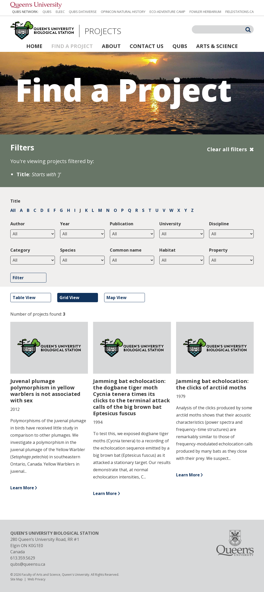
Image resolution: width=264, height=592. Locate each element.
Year (65, 224)
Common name (126, 250)
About (111, 46)
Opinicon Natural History (123, 12)
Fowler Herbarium (205, 12)
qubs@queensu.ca (27, 564)
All (13, 210)
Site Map (16, 579)
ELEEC (60, 12)
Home (34, 46)
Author (17, 224)
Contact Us (146, 46)
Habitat (167, 250)
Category (20, 250)
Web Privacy (36, 579)
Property (218, 250)
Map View (116, 297)
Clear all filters (227, 149)
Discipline (219, 224)
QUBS (47, 12)
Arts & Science (217, 46)
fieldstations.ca (239, 12)
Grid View (69, 297)
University (170, 224)
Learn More (22, 488)
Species (68, 250)
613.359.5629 (22, 558)
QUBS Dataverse (83, 12)
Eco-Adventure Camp (167, 12)
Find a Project (72, 46)
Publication (121, 224)
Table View (24, 297)
